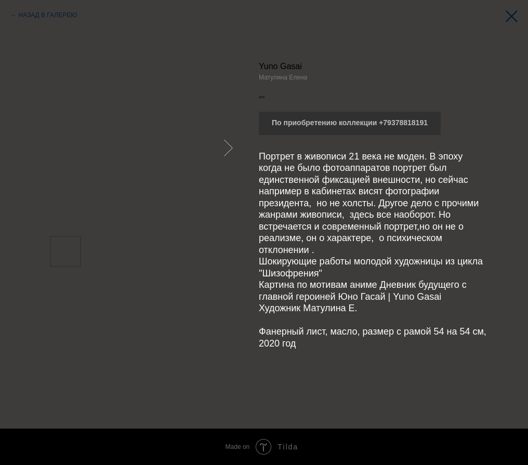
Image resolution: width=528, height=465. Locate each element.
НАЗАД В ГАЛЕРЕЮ (47, 15)
